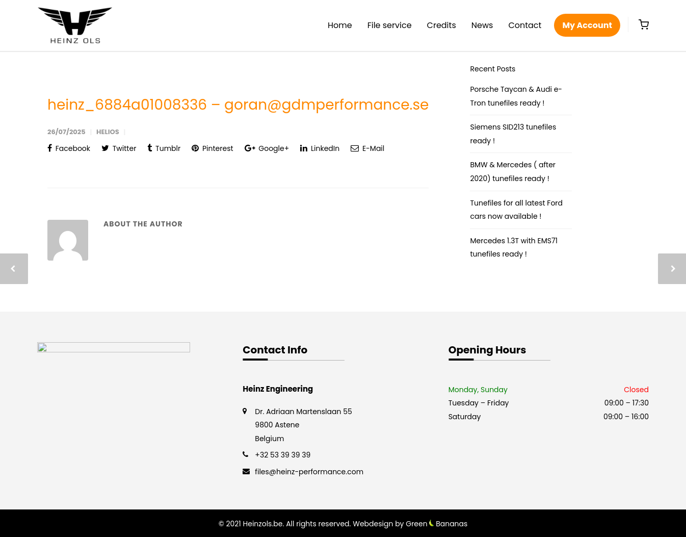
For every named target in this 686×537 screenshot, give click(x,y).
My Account (587, 25)
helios (107, 132)
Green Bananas (436, 524)
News (482, 25)
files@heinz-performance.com (309, 472)
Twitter (118, 148)
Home (340, 25)
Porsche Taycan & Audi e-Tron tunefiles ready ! (516, 96)
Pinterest (212, 148)
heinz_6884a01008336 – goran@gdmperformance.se (238, 105)
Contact (524, 25)
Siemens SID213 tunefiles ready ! (513, 134)
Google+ (267, 148)
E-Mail (367, 148)
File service (389, 25)
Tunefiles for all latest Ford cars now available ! (516, 210)
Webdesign (373, 524)
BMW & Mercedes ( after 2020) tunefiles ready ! (513, 172)
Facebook (68, 148)
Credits (441, 25)
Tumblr (163, 148)
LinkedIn (319, 148)
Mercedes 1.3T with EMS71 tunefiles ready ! (514, 248)
